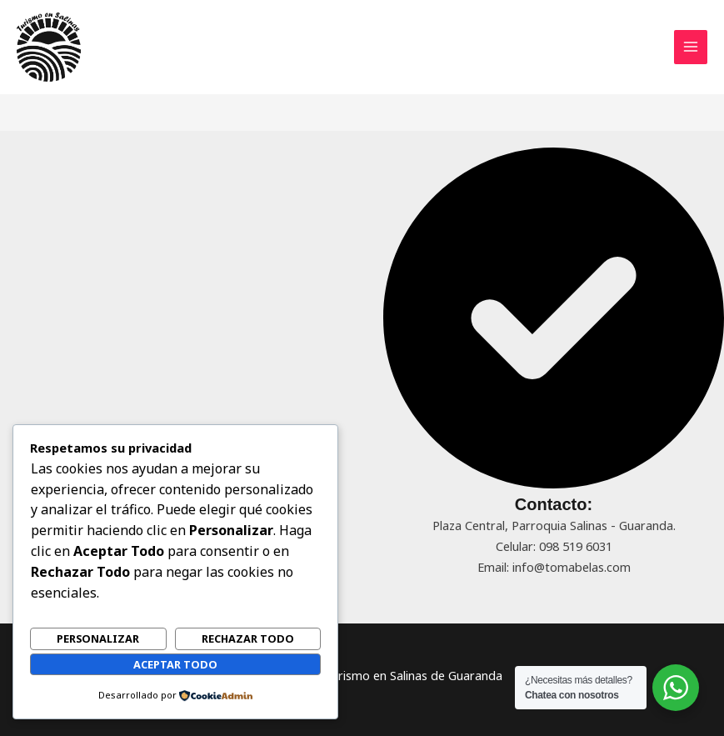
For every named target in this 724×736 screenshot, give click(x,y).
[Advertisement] (171, 264)
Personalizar (98, 638)
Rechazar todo (248, 638)
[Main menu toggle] (690, 46)
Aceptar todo (175, 664)
